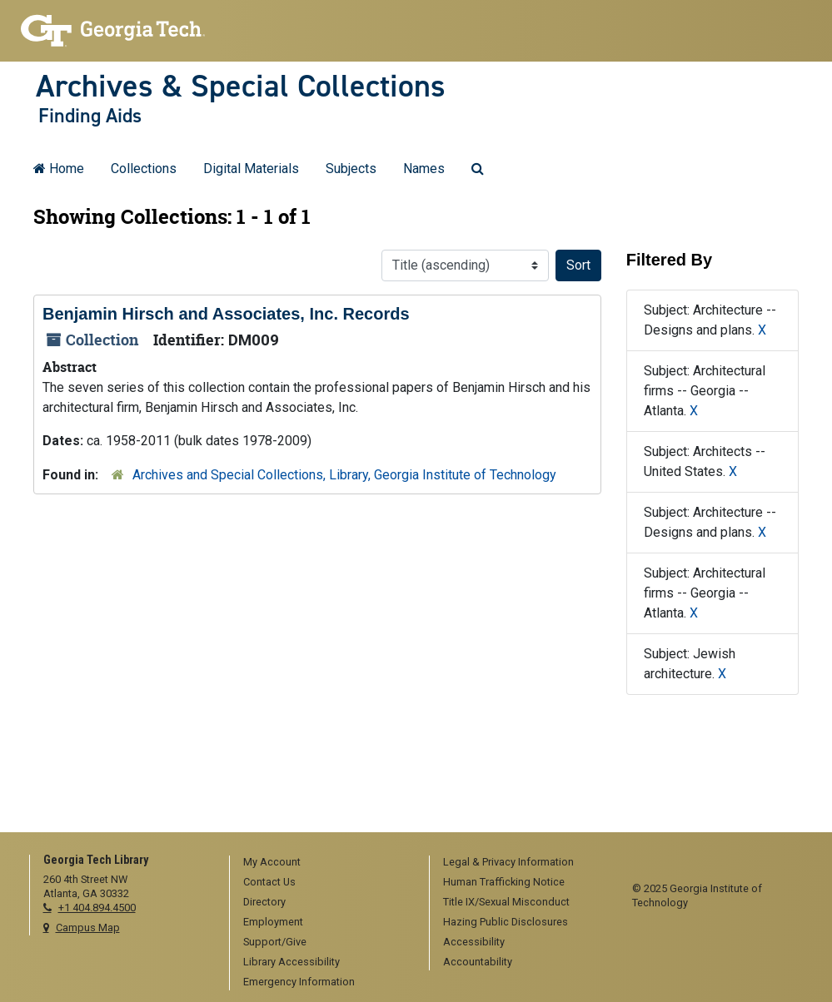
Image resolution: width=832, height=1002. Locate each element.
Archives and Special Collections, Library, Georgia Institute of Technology (344, 475)
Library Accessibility (291, 961)
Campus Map (88, 927)
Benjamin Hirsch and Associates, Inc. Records (226, 314)
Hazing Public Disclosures (505, 921)
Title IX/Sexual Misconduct (506, 901)
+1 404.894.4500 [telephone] (97, 907)
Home (58, 168)
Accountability (477, 961)
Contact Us (269, 882)
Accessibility (474, 941)
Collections (144, 168)
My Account (272, 862)
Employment (273, 921)
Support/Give (274, 941)
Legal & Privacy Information (508, 862)
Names (424, 168)
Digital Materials (251, 168)
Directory (264, 901)
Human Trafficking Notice (504, 882)
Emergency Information (299, 981)
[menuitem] (323, 863)
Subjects (351, 168)
